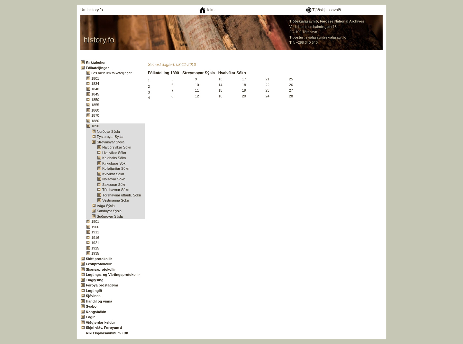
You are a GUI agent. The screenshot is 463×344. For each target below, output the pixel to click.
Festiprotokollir (99, 264)
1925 (95, 248)
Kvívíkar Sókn (113, 174)
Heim (206, 10)
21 (267, 79)
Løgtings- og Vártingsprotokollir (113, 274)
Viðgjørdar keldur (100, 322)
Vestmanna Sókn (115, 200)
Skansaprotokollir (101, 269)
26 (291, 85)
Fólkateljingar (97, 68)
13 (220, 79)
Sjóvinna (93, 296)
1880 (95, 121)
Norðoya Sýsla (108, 131)
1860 (95, 110)
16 (220, 96)
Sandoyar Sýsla (109, 211)
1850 (95, 100)
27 (291, 90)
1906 (95, 227)
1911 (95, 232)
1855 (95, 105)
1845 (95, 94)
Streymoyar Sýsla (110, 142)
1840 (95, 89)
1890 (95, 126)
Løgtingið (94, 291)
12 (197, 96)
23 (267, 90)
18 (244, 85)
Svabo (91, 306)
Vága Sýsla (106, 206)
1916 (95, 238)
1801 (95, 78)
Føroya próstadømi (102, 285)
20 (244, 96)
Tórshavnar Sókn (115, 190)
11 (197, 90)
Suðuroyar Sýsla (110, 216)
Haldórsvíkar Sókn (116, 147)
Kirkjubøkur (96, 62)
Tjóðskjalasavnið (323, 10)
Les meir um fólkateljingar (111, 73)
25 (291, 79)
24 (267, 96)
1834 (95, 84)
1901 (95, 221)
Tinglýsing (95, 280)
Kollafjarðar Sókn (115, 168)
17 (244, 79)
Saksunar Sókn (114, 184)
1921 (95, 243)
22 (267, 85)
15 (220, 90)
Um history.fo (91, 10)
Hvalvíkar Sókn (114, 153)
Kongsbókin (96, 312)
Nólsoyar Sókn (113, 179)
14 (220, 85)
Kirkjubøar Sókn (114, 163)
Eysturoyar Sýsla (110, 137)
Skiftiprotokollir (99, 259)
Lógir (90, 317)
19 (244, 90)
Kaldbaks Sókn (114, 158)
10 (197, 85)
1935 (95, 253)
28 (291, 96)
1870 (95, 115)
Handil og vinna (99, 301)
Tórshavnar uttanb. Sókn (121, 195)
